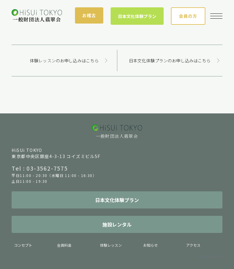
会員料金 (64, 245)
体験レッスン (111, 245)
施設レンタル (117, 224)
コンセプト (23, 245)
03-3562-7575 (47, 168)
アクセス (193, 245)
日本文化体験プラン (137, 16)
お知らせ (150, 245)
